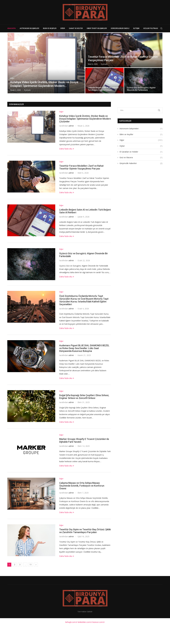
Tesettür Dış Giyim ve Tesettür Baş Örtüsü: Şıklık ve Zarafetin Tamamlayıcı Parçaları (85, 531)
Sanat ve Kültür (76, 28)
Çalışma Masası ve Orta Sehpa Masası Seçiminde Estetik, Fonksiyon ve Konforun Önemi (81, 485)
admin (71, 125)
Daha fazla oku (66, 148)
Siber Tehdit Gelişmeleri (97, 28)
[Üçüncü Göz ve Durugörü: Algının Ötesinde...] (143, 80)
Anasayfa (11, 28)
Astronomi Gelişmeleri (29, 28)
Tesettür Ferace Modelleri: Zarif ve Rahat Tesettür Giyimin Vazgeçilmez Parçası (81, 167)
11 (30, 565)
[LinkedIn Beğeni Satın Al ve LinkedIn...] (104, 80)
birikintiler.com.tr (85, 622)
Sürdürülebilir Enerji (120, 28)
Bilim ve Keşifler (49, 28)
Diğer (62, 28)
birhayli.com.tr (71, 622)
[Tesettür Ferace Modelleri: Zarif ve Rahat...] (123, 50)
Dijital (141, 146)
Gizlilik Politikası (150, 28)
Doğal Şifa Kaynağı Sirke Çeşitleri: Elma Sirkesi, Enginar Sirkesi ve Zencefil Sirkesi (84, 396)
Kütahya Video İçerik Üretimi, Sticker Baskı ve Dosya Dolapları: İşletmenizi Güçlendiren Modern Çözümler (85, 119)
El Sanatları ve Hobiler (141, 151)
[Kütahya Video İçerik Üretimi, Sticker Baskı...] (46, 63)
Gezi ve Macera (141, 157)
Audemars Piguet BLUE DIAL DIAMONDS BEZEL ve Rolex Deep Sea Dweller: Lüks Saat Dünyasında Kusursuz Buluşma (84, 348)
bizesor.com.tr (98, 622)
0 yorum (27, 90)
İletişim (136, 28)
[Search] (161, 28)
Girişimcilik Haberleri (141, 163)
